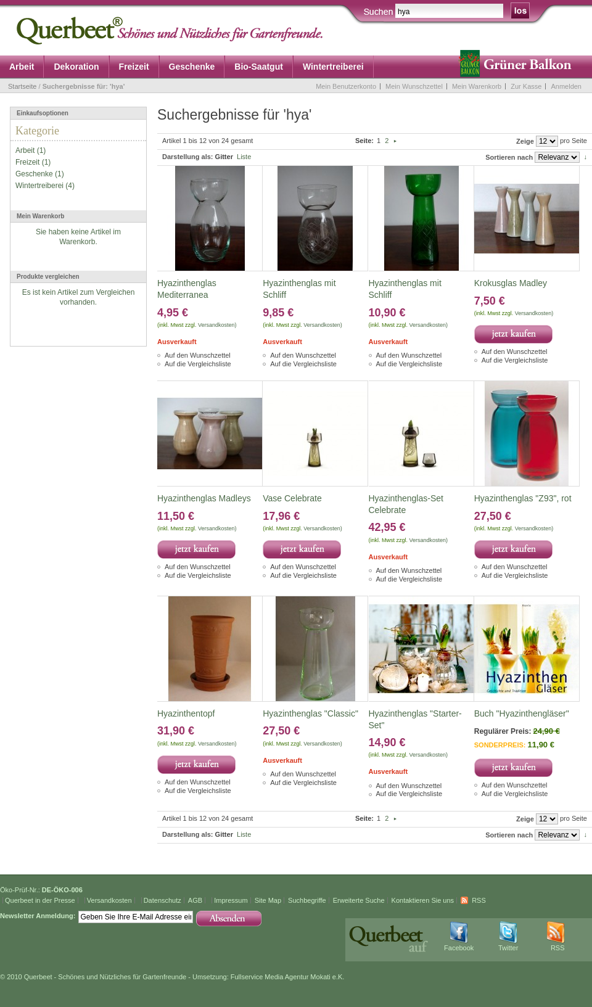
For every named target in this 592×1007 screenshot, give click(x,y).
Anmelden (566, 86)
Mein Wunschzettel (414, 86)
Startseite (22, 86)
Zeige (525, 141)
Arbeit (25, 150)
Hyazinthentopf (186, 713)
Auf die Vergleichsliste (198, 364)
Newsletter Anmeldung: (37, 915)
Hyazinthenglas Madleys (204, 498)
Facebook (459, 948)
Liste (244, 156)
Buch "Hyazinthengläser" (521, 713)
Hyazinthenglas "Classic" (310, 713)
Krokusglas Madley (510, 283)
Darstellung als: (187, 156)
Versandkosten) (217, 325)
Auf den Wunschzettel (198, 355)
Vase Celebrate (292, 498)
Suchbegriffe (307, 900)
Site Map (268, 900)
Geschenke (34, 174)
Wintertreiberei (39, 185)
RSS (479, 900)
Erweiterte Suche (359, 900)
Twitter (508, 948)
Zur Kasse (526, 86)
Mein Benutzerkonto (346, 86)
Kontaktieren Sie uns (423, 900)
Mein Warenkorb (476, 86)
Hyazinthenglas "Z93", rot (523, 498)
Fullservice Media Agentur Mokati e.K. (288, 976)
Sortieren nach (509, 157)
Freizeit (27, 162)
